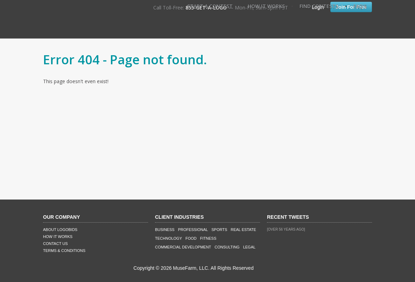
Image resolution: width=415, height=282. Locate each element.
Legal (249, 247)
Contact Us (55, 243)
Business (165, 229)
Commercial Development (183, 247)
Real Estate (243, 229)
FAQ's (360, 6)
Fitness (208, 238)
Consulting (226, 247)
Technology (168, 238)
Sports (219, 229)
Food (191, 238)
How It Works (266, 6)
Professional (193, 229)
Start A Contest (210, 6)
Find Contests (319, 6)
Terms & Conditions (64, 250)
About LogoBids (60, 229)
